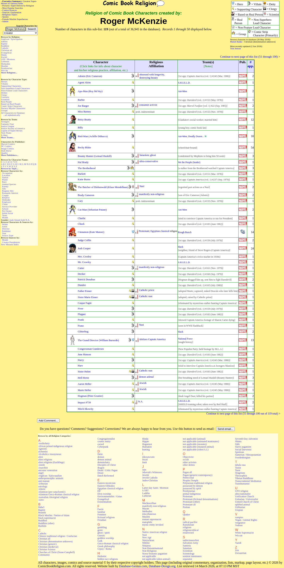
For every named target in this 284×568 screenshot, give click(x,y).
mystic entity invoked (152, 524)
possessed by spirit (192, 488)
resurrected (188, 532)
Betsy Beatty (84, 119)
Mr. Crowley (84, 262)
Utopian (239, 510)
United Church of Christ (247, 501)
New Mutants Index (10, 244)
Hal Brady (83, 162)
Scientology (188, 553)
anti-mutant (43, 481)
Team (4, 215)
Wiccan (4, 70)
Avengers (5, 121)
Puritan (186, 507)
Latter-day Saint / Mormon (155, 487)
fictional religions (106, 517)
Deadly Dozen (195, 136)
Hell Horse (83, 377)
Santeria (187, 545)
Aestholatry (44, 443)
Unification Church (244, 496)
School (5, 209)
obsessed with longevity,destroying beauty (152, 76)
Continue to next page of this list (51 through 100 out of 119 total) (242, 413)
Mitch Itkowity (85, 408)
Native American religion (154, 532)
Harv (80, 365)
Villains (4, 84)
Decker (81, 273)
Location (6, 175)
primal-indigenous (192, 493)
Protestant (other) (191, 501)
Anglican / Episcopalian (12, 39)
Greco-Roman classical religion (113, 543)
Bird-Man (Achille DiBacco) (93, 136)
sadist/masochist (191, 540)
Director (6, 228)
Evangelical (6, 52)
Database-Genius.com (133, 566)
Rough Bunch (184, 232)
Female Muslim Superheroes (15, 19)
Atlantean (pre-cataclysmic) (51, 491)
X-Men (4, 135)
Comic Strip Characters (11, 106)
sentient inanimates (192, 556)
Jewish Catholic (150, 477)
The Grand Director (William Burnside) (98, 340)
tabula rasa (240, 465)
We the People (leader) (189, 162)
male (12, 220)
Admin (5, 21)
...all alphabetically (11, 115)
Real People (6, 101)
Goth (100, 540)
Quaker (186, 514)
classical (165, 230)
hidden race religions (108, 559)
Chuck (81, 223)
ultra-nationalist (242, 493)
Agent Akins (84, 82)
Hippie (145, 441)
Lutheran (5, 61)
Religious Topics (9, 14)
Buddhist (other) (46, 523)
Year (4, 233)
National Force (185, 338)
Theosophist (241, 475)
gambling (102, 527)
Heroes (4, 81)
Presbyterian (6, 68)
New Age (146, 537)
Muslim (4, 66)
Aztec (41, 499)
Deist (100, 454)
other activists (189, 462)
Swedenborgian (242, 457)
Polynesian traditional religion (197, 483)
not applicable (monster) (195, 444)
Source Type (7, 235)
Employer (6, 202)
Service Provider (9, 206)
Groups (4, 110)
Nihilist (146, 542)
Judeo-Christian (150, 480)
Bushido (42, 526)
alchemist (43, 451)
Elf (99, 491)
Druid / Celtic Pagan (107, 470)
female (17, 220)
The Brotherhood (87, 168)
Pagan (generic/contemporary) (197, 475)
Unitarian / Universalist (246, 499)
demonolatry (104, 462)
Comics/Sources (9, 10)
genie (100, 530)
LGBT (145, 490)
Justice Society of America (13, 128)
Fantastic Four (7, 124)
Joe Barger (83, 105)
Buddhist (5, 46)
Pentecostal (188, 477)
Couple (5, 195)
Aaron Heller (84, 383)
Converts (5, 97)
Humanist (147, 446)
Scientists (5, 99)
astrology (42, 486)
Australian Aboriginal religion (53, 497)
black (180, 246)
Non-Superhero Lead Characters (15, 88)
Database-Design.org (162, 566)
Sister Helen (84, 371)
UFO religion (241, 491)
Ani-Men (182, 91)
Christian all (6, 50)
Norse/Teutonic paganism (154, 553)
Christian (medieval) (48, 546)
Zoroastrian (240, 553)
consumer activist (148, 104)
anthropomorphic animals (50, 478)
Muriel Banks (236, 41)
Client (5, 204)
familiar (101, 512)
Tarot (237, 470)
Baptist (4, 43)
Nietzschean (148, 540)
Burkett (82, 173)
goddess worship (106, 538)
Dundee (82, 285)
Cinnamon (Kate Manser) (91, 231)
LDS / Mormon (8, 59)
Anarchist (43, 467)
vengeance (240, 522)
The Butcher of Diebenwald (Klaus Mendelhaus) (103, 187)
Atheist (4, 41)
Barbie (81, 99)
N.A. (28, 220)
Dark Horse (6, 151)
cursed (101, 444)
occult (186, 459)
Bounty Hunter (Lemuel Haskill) (94, 156)
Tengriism (240, 473)
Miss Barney (84, 111)
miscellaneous (149, 514)
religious (187, 527)
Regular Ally (8, 191)
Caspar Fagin (85, 302)
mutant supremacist (151, 519)
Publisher (6, 231)
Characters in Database (13, 113)
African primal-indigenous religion (55, 446)
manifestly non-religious (151, 194)
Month (5, 217)
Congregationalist (106, 438)
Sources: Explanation (11, 12)
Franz (81, 325)
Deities (4, 93)
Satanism (144, 155)
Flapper (82, 314)
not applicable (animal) (194, 438)
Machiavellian (149, 503)
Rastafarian (188, 524)
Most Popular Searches (12, 8)
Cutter (81, 268)
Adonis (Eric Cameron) (90, 76)
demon (101, 457)
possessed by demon (193, 485)
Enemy (5, 186)
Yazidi (238, 542)
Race (4, 182)
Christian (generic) (47, 544)
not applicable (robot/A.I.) (195, 449)
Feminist (102, 514)
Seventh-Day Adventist (246, 438)
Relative (6, 197)
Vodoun (239, 525)
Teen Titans (6, 133)
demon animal (146, 376)
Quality (4, 153)
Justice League (7, 126)
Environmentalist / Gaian (110, 496)
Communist (44, 554)
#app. (250, 64)
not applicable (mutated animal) (198, 446)
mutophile (147, 522)
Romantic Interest (10, 193)
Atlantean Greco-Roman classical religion (58, 494)
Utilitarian (240, 507)
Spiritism (239, 452)
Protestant (144, 230)
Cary (80, 200)
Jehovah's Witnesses (152, 472)
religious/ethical (191, 530)
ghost (153, 155)
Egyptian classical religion (110, 488)
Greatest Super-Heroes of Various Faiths (19, 2)
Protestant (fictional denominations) (200, 499)
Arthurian (43, 483)
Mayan (145, 508)
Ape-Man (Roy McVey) (90, 91)
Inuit (144, 462)
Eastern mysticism (106, 483)
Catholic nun (145, 296)
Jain (144, 469)
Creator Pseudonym (11, 242)
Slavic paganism (243, 446)
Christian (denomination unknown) (55, 541)
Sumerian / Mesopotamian (248, 454)
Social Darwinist (243, 449)
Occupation (7, 173)
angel (41, 473)
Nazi (141, 186)
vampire (239, 517)
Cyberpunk (103, 446)
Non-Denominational (152, 548)
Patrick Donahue (86, 279)
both (23, 220)
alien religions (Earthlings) (51, 462)
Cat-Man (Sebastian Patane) (92, 209)
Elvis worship (104, 493)
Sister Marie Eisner (88, 297)
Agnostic (42, 448)
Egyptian (155, 230)
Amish (41, 465)
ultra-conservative (148, 161)
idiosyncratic (148, 457)
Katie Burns (84, 179)
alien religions (45, 459)
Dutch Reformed (106, 475)
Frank (81, 319)
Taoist (238, 467)
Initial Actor (7, 213)
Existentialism (104, 501)
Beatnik (42, 512)
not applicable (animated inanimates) (201, 441)
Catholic (5, 48)
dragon (101, 467)
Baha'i (41, 507)
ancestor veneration (47, 470)
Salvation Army (190, 542)
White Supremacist (244, 532)
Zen (237, 550)
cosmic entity (104, 441)
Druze (101, 473)
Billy (80, 127)
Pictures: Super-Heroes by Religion (18, 5)
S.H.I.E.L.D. (184, 82)
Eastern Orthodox (106, 485)
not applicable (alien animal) (156, 559)
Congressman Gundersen (91, 348)
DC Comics (6, 146)
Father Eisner (85, 290)
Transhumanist (242, 483)
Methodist (5, 64)
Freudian (102, 520)
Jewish (4, 57)
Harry (81, 359)
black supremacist (47, 518)
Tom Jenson (235, 48)
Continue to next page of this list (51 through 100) (249, 56)
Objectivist (188, 457)
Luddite (146, 493)
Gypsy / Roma (105, 548)
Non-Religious (149, 550)
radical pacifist (190, 522)
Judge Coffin (84, 240)
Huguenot (147, 444)
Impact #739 (84, 402)
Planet (5, 179)
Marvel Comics (8, 144)
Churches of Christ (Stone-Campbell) (56, 552)
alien (40, 457)
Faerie (101, 509)
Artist (4, 226)
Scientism (187, 550)
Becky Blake (84, 147)
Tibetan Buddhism (244, 478)
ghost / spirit (104, 532)
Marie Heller (84, 390)
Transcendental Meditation (248, 481)
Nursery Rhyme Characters (13, 108)
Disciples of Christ (107, 465)
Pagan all (187, 472)
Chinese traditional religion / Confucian (57, 536)
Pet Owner (7, 211)
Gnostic (101, 535)
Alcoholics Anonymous (49, 454)
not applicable (149, 556)
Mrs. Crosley (84, 256)
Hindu (4, 55)
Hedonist (102, 556)
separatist (187, 559)
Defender (6, 200)
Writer (5, 224)
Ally (4, 188)
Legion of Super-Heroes (12, 130)
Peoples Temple (190, 480)
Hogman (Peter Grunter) (90, 395)
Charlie (81, 218)
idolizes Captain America (152, 339)
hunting (146, 449)
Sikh (237, 444)
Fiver (80, 308)
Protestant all (189, 504)
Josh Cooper (84, 248)
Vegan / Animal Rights (246, 520)
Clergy (4, 95)
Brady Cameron (86, 195)
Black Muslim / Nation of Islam (53, 515)
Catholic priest (146, 289)
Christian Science (46, 549)
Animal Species (9, 184)
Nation (5, 177)
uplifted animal (242, 504)
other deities (189, 465)
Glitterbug (83, 331)
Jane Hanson (84, 354)
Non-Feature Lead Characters (14, 90)
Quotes (5, 17)
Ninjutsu (146, 545)
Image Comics (7, 148)
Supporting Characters (11, 86)
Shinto (238, 441)
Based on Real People (11, 104)
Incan (145, 459)
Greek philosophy (106, 546)
